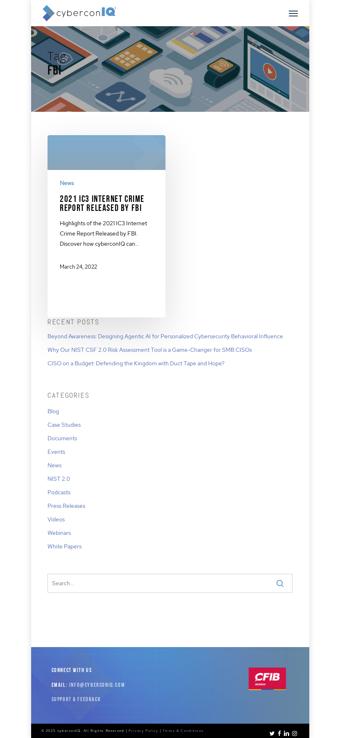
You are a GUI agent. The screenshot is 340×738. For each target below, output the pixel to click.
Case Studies (64, 424)
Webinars (59, 533)
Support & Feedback (76, 700)
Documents (62, 438)
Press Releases (66, 505)
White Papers (65, 546)
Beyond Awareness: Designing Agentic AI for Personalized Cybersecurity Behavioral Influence (165, 336)
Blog (53, 411)
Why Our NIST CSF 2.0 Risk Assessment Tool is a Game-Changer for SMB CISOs (150, 349)
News (67, 183)
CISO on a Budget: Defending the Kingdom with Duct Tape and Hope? (136, 363)
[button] (293, 13)
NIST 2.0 (59, 478)
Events (56, 451)
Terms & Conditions (183, 730)
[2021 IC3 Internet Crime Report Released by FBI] (106, 209)
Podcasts (59, 492)
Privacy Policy (143, 730)
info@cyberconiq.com (97, 685)
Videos (56, 519)
